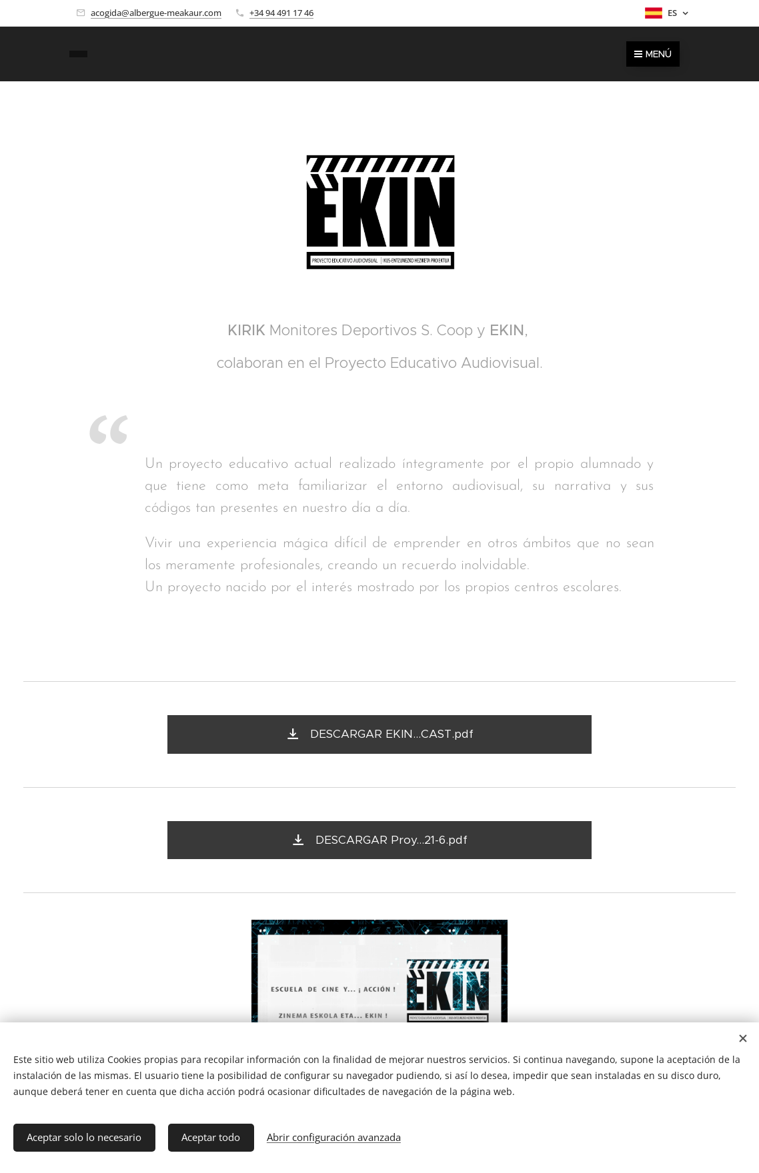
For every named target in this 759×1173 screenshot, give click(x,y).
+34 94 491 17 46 (281, 13)
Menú (653, 54)
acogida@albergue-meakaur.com (156, 13)
